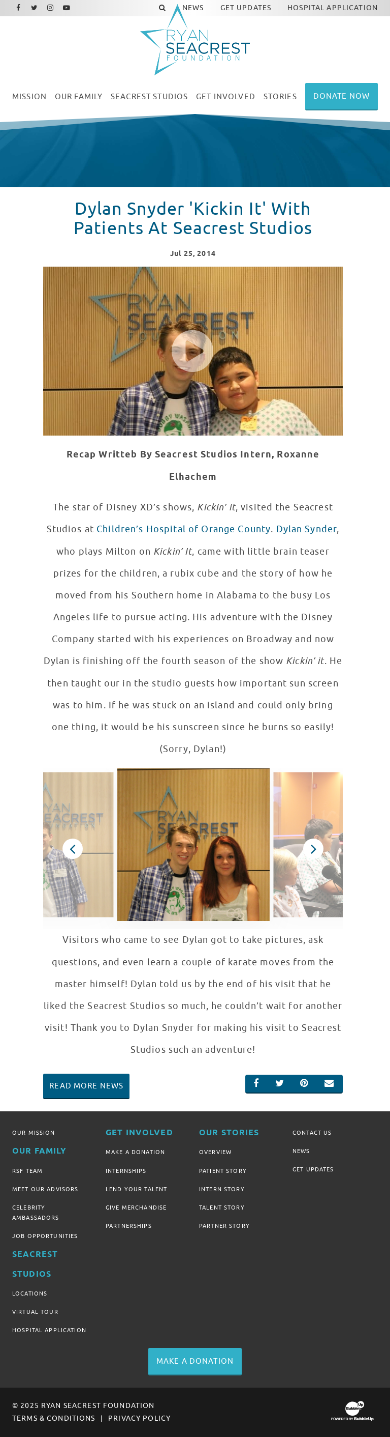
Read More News (86, 1086)
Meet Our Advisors (45, 1189)
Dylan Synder (306, 529)
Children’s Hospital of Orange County (183, 529)
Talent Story (222, 1207)
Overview (215, 1152)
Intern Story (222, 1189)
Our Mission (33, 1132)
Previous (72, 848)
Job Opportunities (45, 1236)
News (301, 1151)
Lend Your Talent (136, 1189)
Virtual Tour (35, 1311)
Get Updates (313, 1169)
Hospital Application (49, 1330)
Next (313, 848)
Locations (29, 1293)
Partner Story (224, 1225)
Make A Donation (135, 1152)
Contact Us (312, 1132)
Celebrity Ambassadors (35, 1212)
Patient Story (223, 1170)
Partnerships (129, 1225)
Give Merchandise (136, 1207)
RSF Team (27, 1170)
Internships (126, 1170)
